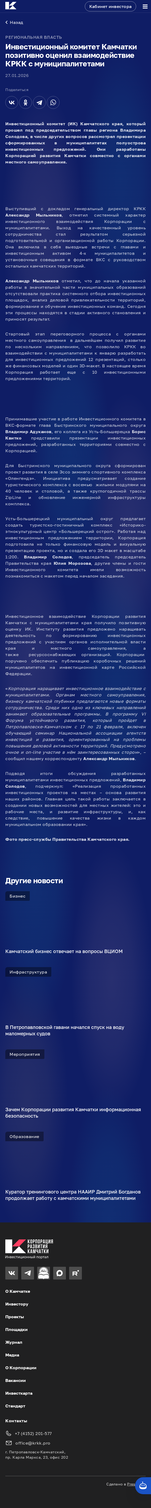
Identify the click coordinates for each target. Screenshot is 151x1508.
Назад (14, 22)
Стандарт (15, 1405)
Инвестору (16, 1304)
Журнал (13, 1342)
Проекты (14, 1316)
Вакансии (15, 1380)
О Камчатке (17, 1291)
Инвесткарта (18, 1393)
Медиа (12, 1355)
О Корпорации (20, 1367)
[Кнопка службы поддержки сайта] (143, 1485)
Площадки (16, 1329)
